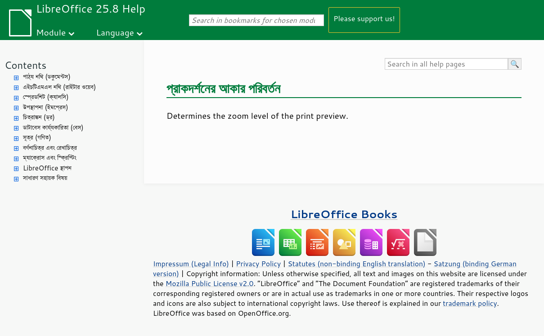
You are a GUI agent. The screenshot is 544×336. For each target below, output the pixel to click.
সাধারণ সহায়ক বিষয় (45, 178)
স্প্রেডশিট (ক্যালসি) (46, 97)
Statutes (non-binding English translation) (356, 264)
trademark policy (470, 303)
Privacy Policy (258, 264)
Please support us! (364, 18)
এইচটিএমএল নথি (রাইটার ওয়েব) (59, 87)
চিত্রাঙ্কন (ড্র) (39, 117)
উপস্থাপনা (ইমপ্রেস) (45, 107)
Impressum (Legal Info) (191, 264)
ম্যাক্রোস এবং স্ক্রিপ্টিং (49, 157)
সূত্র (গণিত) (37, 137)
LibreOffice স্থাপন (47, 168)
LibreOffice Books (344, 214)
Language (115, 32)
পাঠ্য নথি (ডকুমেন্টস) (47, 76)
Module (51, 32)
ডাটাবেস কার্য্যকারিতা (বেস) (53, 127)
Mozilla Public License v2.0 (210, 283)
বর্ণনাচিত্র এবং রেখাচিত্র (50, 147)
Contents (25, 65)
